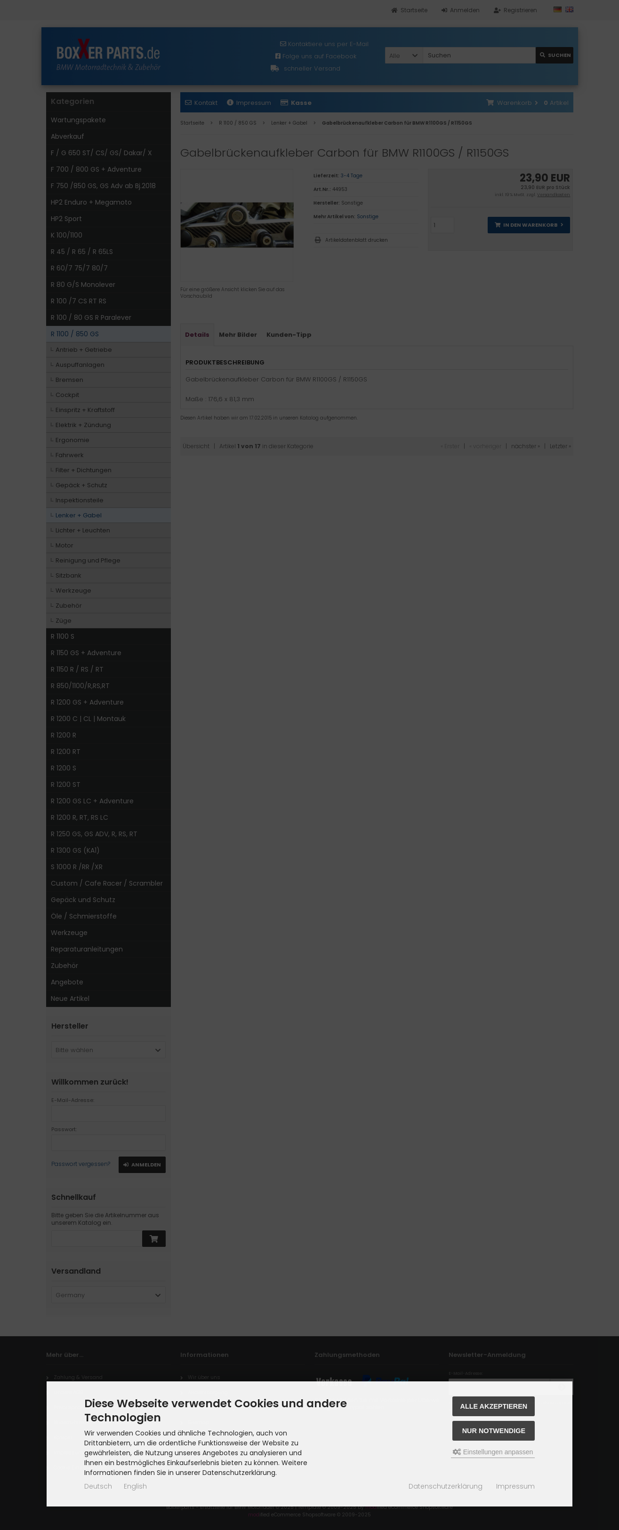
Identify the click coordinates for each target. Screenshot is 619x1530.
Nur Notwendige (493, 1431)
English (135, 1486)
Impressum (515, 1486)
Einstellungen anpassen (493, 1452)
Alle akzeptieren (494, 1406)
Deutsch (98, 1486)
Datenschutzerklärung (445, 1486)
